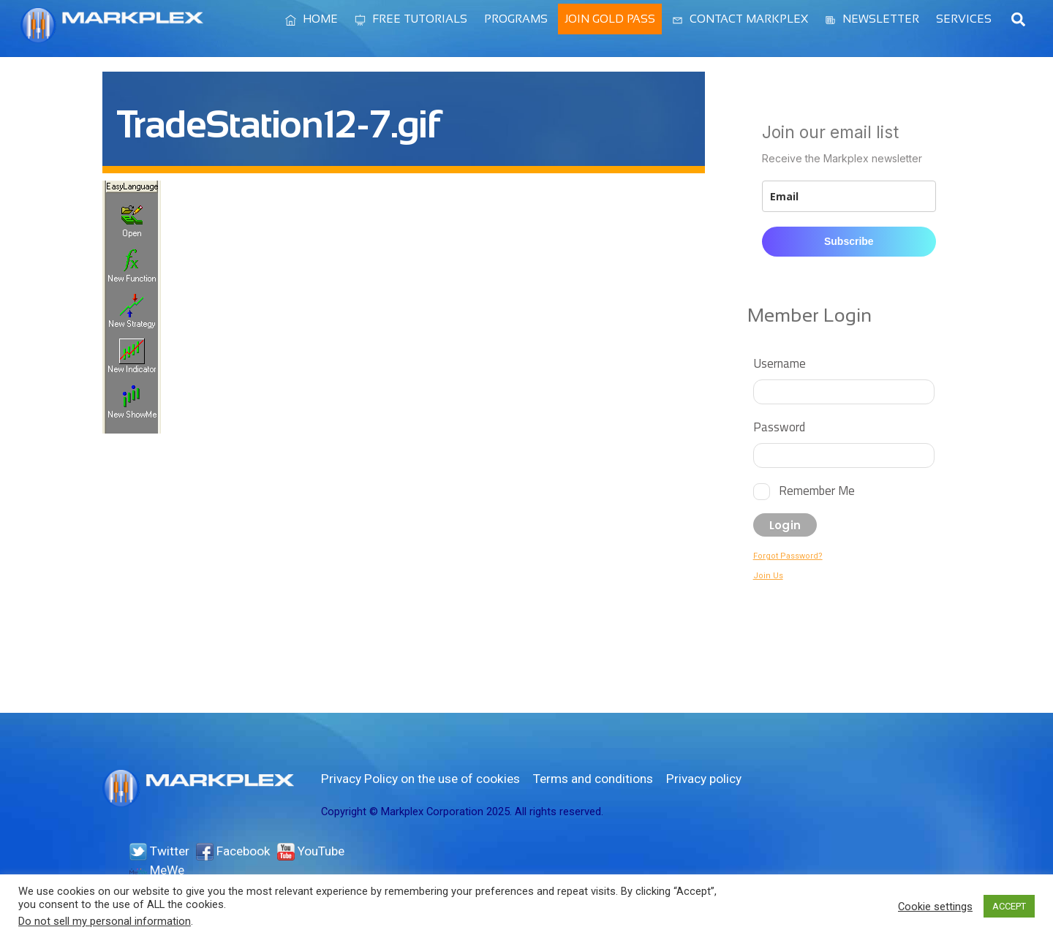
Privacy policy (703, 778)
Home (311, 18)
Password (779, 426)
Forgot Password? (788, 556)
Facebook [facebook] (233, 851)
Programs (516, 18)
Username (779, 363)
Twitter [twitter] (159, 851)
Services (964, 18)
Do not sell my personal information (104, 921)
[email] (849, 196)
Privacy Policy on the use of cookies (420, 778)
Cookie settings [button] (935, 906)
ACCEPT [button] (1009, 906)
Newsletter (872, 18)
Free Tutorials (411, 18)
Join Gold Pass (610, 18)
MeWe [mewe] (156, 870)
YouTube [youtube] (310, 851)
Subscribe (849, 241)
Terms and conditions (593, 778)
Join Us (768, 575)
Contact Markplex (740, 18)
